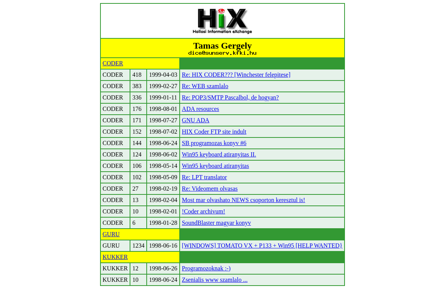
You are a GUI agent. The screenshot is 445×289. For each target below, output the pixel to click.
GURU (111, 234)
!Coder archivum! (203, 211)
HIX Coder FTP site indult (214, 131)
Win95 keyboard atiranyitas (215, 166)
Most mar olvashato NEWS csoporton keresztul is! (243, 200)
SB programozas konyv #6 (214, 143)
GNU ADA (195, 120)
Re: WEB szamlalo (205, 86)
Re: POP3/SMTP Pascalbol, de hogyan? (230, 97)
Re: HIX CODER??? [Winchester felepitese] (236, 74)
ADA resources (200, 109)
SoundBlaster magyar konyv (216, 223)
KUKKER (115, 257)
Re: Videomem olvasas (210, 188)
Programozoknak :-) (206, 268)
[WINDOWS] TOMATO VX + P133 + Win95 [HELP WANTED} (262, 245)
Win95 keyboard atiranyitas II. (219, 154)
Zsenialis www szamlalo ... (215, 279)
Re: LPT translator (204, 177)
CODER (113, 63)
